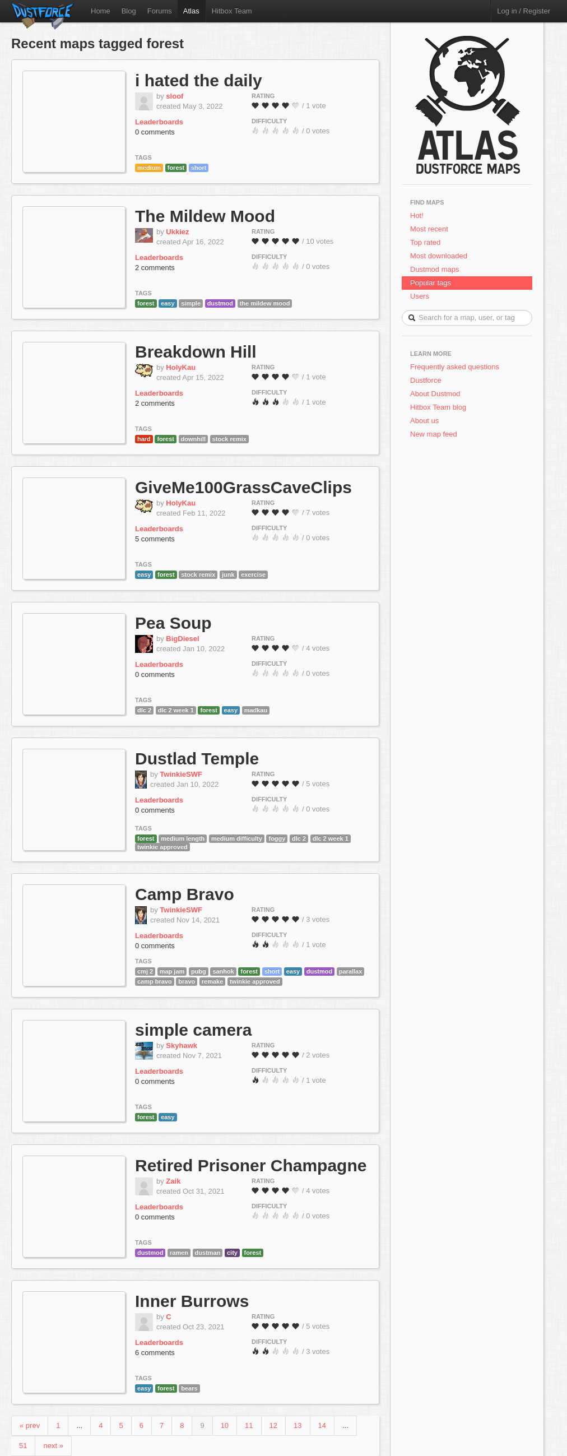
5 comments (155, 539)
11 (249, 1425)
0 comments (155, 132)
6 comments (155, 1352)
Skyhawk (181, 1045)
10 (225, 1425)
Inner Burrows (192, 1301)
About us (424, 420)
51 (23, 1445)
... (79, 1425)
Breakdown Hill (196, 351)
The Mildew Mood (205, 216)
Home (100, 11)
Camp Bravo (184, 894)
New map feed (435, 434)
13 (297, 1425)
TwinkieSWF (181, 774)
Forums (159, 11)
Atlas (191, 11)
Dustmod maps (434, 269)
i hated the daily (198, 80)
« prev (30, 1425)
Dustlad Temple (197, 758)
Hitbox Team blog (438, 407)
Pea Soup (173, 623)
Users (419, 296)
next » (53, 1445)
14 (322, 1425)
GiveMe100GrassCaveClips (243, 487)
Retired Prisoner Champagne (250, 1165)
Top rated (425, 242)
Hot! (417, 215)
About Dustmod (435, 393)
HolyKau (181, 367)
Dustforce (425, 380)
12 (273, 1425)
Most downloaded (438, 256)
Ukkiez (177, 232)
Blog (129, 11)
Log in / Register (523, 11)
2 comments (155, 267)
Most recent (429, 229)
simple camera (193, 1030)
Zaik (173, 1181)
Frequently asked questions (454, 367)
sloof (174, 96)
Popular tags (430, 283)
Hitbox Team (232, 11)
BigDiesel (182, 638)
